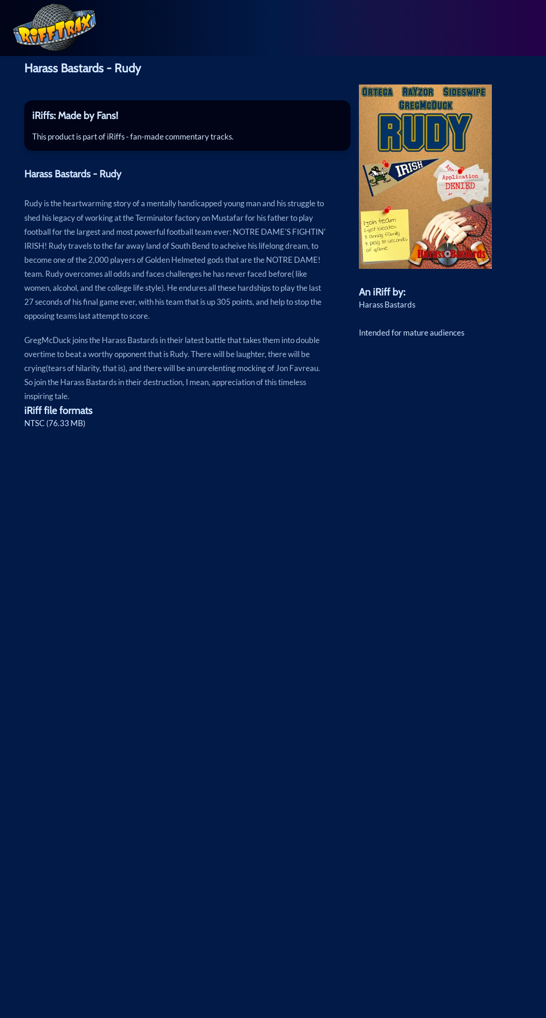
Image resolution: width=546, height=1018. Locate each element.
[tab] (187, 115)
